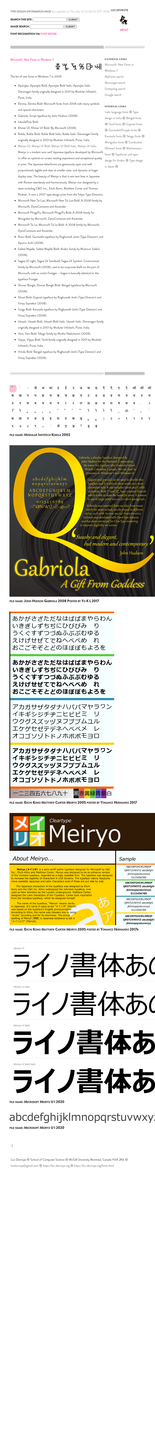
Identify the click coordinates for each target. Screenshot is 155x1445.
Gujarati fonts (134, 124)
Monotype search (115, 83)
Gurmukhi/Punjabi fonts (122, 130)
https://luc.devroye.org (56, 1165)
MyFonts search (114, 76)
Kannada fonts (113, 136)
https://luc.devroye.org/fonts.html (94, 1165)
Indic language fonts (116, 112)
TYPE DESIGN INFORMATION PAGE (30, 11)
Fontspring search (115, 89)
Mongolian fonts (114, 142)
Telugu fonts (133, 136)
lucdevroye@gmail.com (24, 1165)
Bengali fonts (133, 118)
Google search (113, 95)
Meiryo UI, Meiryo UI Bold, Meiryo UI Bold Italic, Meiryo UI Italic (57, 146)
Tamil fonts (114, 124)
